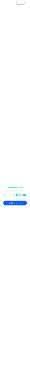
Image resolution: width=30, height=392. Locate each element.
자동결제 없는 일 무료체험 (15, 203)
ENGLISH (20, 3)
